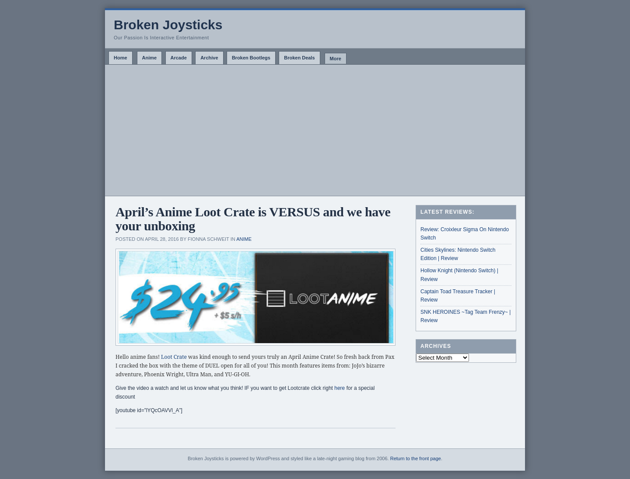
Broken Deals (299, 57)
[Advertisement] (315, 130)
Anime (149, 57)
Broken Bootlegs (251, 57)
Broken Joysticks (168, 24)
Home (120, 57)
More (335, 58)
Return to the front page (415, 458)
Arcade (179, 57)
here (340, 388)
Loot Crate (174, 357)
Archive (209, 57)
